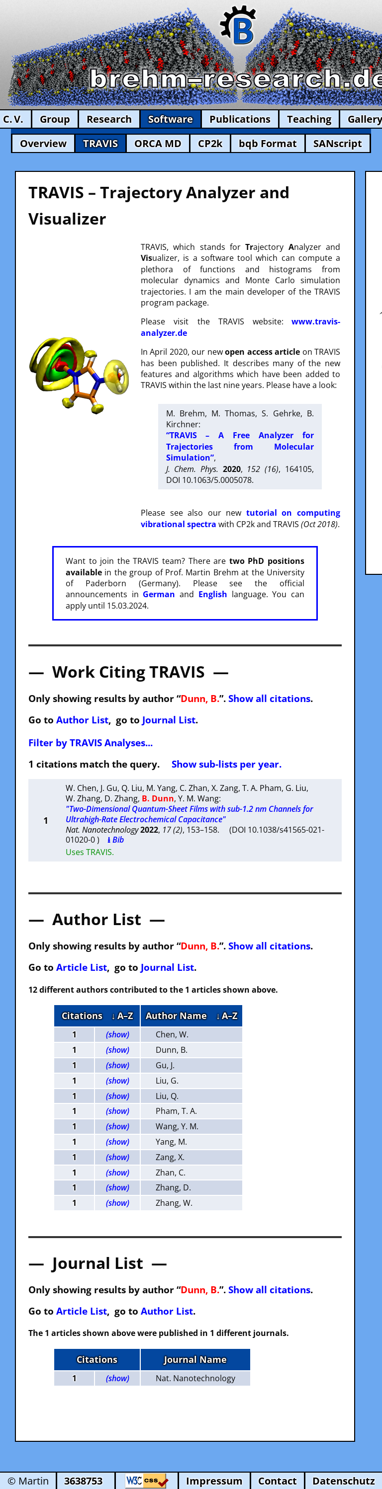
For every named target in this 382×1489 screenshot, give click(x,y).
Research (109, 119)
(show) (117, 1034)
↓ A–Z (122, 1015)
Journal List (168, 719)
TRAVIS (100, 143)
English (212, 594)
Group (55, 119)
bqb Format (268, 143)
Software (170, 119)
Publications (240, 119)
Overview (43, 143)
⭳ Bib (115, 839)
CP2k (210, 143)
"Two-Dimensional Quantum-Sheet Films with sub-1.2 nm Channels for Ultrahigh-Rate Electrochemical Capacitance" (189, 814)
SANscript (337, 143)
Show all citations (269, 698)
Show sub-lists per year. (227, 764)
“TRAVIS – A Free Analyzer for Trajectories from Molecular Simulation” (240, 446)
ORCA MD (158, 143)
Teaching (309, 119)
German (159, 594)
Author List (82, 719)
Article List (81, 967)
